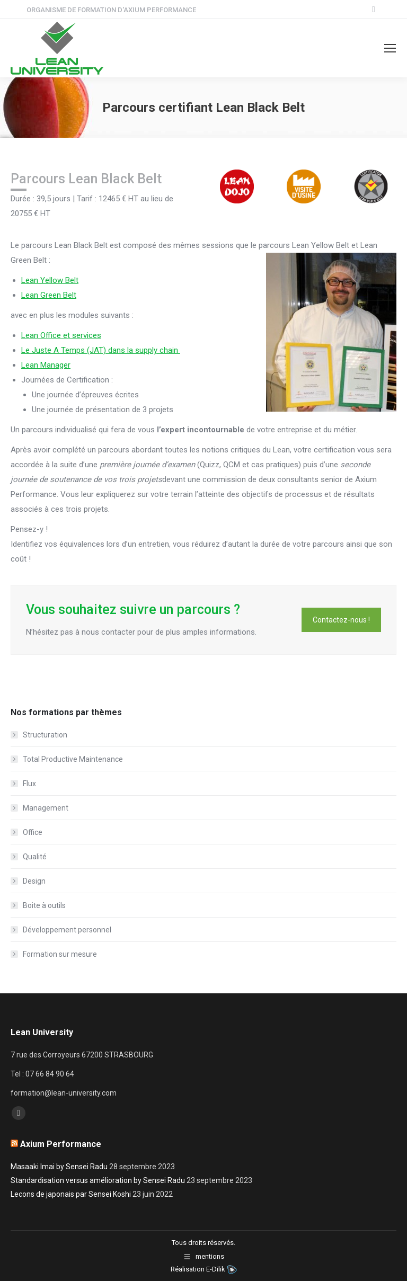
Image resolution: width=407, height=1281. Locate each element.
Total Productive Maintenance (73, 759)
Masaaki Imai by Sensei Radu (59, 1166)
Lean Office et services (61, 335)
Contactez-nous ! (341, 620)
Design (34, 881)
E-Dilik (215, 1269)
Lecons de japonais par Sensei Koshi (71, 1194)
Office (32, 832)
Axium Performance (60, 1144)
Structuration (45, 735)
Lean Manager (45, 365)
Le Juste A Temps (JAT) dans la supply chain (100, 350)
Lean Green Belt (48, 295)
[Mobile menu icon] (390, 48)
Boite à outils (44, 905)
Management (45, 808)
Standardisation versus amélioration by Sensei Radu (98, 1180)
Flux (29, 783)
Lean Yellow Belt (49, 280)
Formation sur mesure (60, 954)
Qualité (35, 856)
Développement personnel (67, 930)
